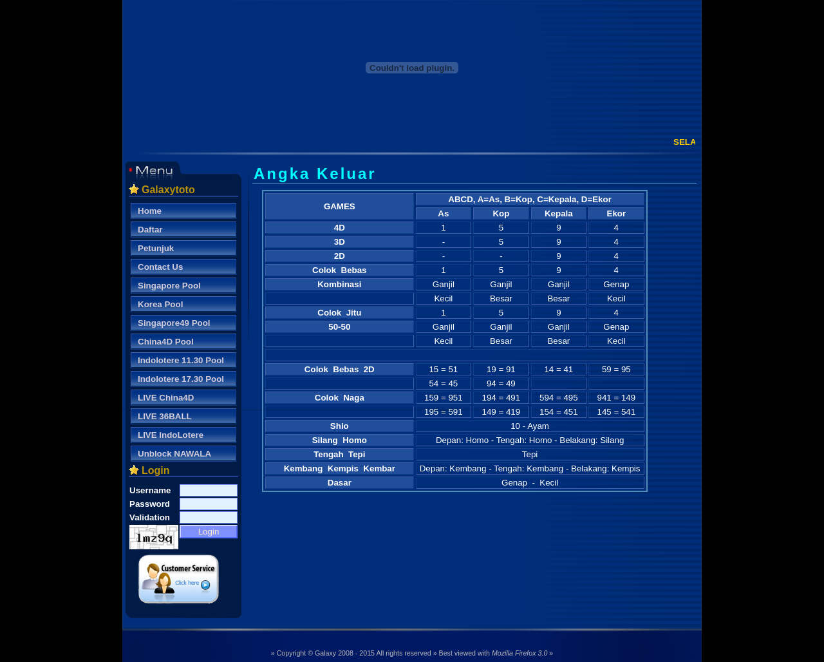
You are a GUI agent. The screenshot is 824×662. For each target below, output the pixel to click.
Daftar (150, 229)
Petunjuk (156, 248)
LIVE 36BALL (165, 416)
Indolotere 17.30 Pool (181, 379)
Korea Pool (160, 304)
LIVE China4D (166, 397)
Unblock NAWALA (174, 454)
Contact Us (160, 267)
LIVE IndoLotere (170, 435)
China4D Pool (166, 341)
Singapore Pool (169, 285)
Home (150, 211)
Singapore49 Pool (174, 323)
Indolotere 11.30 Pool (181, 360)
